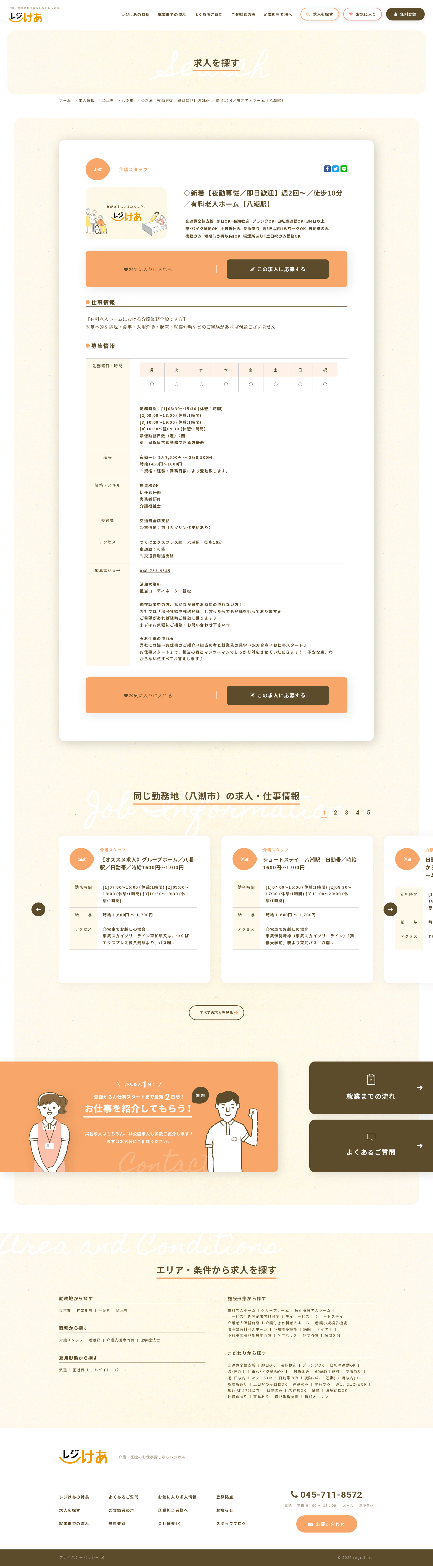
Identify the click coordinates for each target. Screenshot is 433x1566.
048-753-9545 (155, 570)
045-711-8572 (327, 1494)
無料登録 (405, 14)
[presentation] (38, 909)
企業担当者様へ (278, 14)
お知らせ (224, 1510)
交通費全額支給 (242, 1365)
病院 (307, 1329)
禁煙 (316, 1390)
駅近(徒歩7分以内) (244, 1390)
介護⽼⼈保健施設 (244, 1322)
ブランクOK (313, 1365)
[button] (324, 813)
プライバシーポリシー (82, 1557)
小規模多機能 (285, 1329)
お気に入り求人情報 (177, 1497)
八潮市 (128, 100)
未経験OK (297, 1390)
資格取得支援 (287, 1396)
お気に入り (362, 14)
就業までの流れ (172, 14)
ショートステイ (329, 1316)
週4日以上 (237, 1371)
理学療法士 (150, 1340)
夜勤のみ (312, 1377)
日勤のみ (275, 1390)
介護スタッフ (71, 1340)
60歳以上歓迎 (327, 1371)
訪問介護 (311, 1335)
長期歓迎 (289, 1365)
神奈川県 (85, 1310)
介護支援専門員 (120, 1340)
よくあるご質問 (208, 14)
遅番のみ (301, 1384)
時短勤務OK (337, 1390)
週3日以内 (237, 1377)
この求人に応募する (278, 268)
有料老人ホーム (242, 1310)
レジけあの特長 (135, 14)
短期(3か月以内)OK (343, 1377)
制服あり (354, 1371)
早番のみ (323, 1384)
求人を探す (319, 14)
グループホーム (275, 1310)
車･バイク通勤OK (268, 1371)
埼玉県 (108, 100)
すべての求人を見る (216, 1012)
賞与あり (261, 1396)
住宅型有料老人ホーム (248, 1329)
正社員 (79, 1369)
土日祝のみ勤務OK (270, 1384)
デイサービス (298, 1316)
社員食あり (238, 1396)
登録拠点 (224, 1497)
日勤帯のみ (289, 1377)
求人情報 (87, 100)
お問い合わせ (326, 1524)
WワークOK (262, 1377)
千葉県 (104, 1310)
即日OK (268, 1365)
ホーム (65, 100)
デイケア (325, 1329)
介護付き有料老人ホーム (287, 1322)
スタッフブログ (231, 1523)
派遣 (63, 1369)
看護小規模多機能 (331, 1322)
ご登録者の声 (243, 14)
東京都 (65, 1310)
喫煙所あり (238, 1384)
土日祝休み (299, 1371)
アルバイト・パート (108, 1369)
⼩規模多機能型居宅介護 (250, 1335)
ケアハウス (287, 1335)
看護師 (95, 1340)
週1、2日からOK (351, 1384)
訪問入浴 (332, 1335)
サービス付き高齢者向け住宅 (254, 1316)
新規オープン (317, 1396)
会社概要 (169, 1523)
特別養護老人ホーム (313, 1310)
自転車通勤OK (343, 1365)
